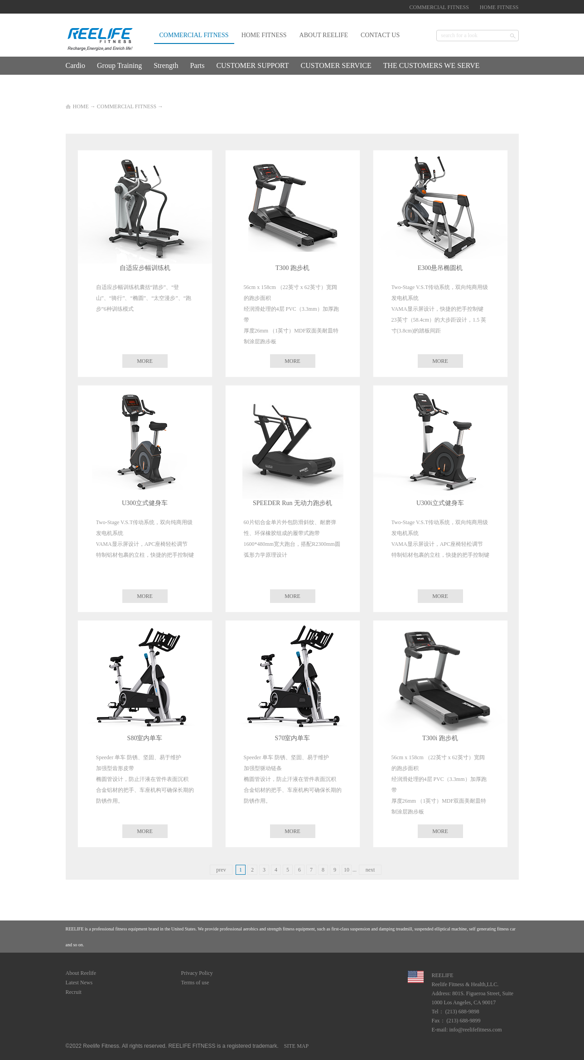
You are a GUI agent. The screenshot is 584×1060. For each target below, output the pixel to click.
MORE (145, 361)
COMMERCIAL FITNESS (126, 106)
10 (346, 870)
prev (221, 870)
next (370, 870)
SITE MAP (295, 1046)
